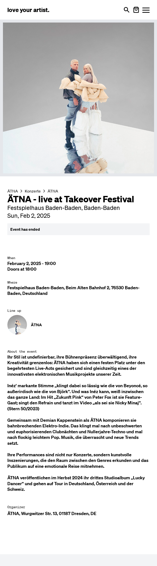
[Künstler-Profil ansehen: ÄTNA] (78, 325)
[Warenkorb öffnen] (136, 10)
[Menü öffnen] (146, 10)
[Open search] (126, 9)
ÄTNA (53, 191)
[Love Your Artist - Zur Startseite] (28, 9)
